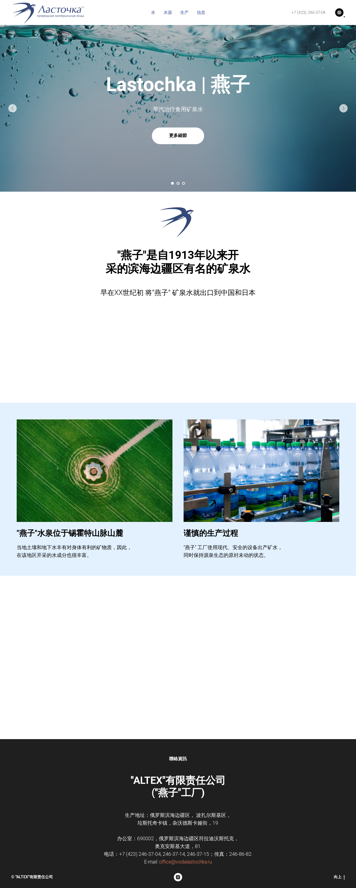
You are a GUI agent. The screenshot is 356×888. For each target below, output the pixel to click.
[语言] (339, 12)
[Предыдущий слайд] (12, 108)
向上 (339, 877)
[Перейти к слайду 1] (172, 183)
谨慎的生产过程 (211, 533)
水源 (168, 12)
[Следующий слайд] (343, 108)
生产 (184, 12)
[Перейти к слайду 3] (183, 183)
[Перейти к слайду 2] (178, 183)
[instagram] (178, 877)
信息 (201, 12)
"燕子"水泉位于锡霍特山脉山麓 (70, 533)
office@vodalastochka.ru (185, 862)
